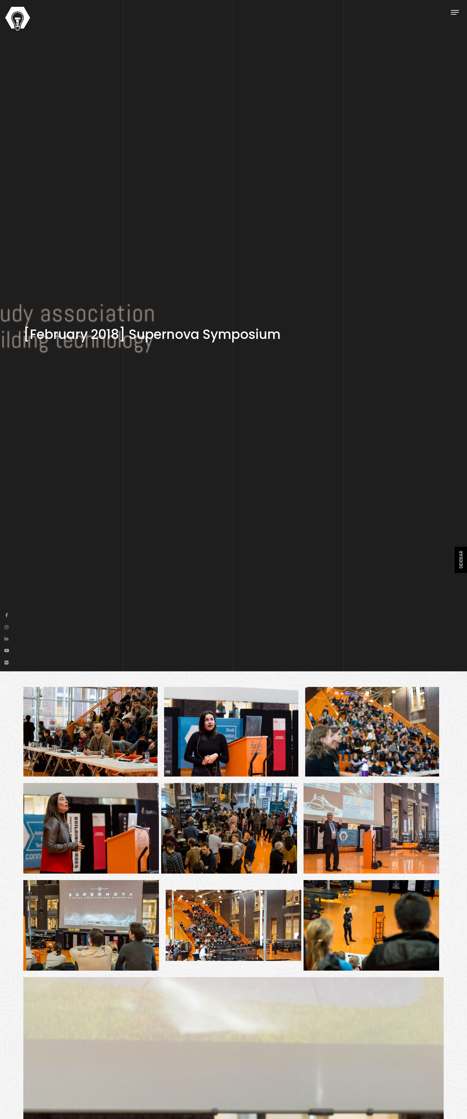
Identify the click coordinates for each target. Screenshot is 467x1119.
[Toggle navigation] (455, 12)
